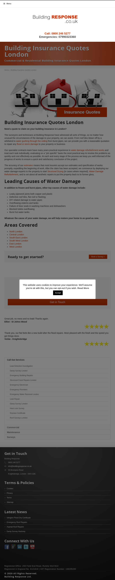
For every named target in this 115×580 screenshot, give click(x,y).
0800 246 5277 (61, 33)
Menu (7, 4)
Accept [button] (58, 293)
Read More (83, 288)
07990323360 (67, 36)
